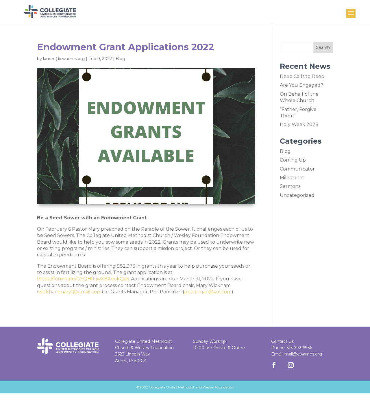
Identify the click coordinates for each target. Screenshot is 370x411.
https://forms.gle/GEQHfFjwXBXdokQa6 (83, 279)
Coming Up (293, 160)
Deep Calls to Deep (302, 76)
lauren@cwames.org (64, 58)
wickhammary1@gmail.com (69, 292)
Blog (120, 58)
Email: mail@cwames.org (296, 354)
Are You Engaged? (301, 85)
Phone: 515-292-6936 (291, 347)
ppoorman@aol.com (208, 292)
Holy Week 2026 (299, 124)
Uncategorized (297, 195)
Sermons (290, 186)
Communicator (297, 169)
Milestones (292, 177)
